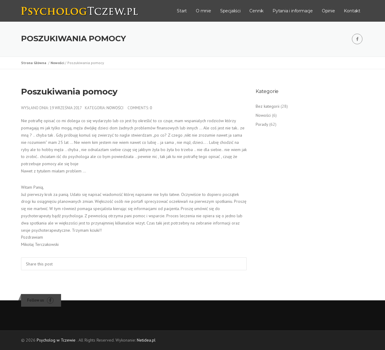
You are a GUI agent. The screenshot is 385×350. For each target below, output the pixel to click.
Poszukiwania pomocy (69, 91)
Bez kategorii (267, 106)
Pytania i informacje (293, 11)
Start (182, 11)
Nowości (58, 62)
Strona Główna (34, 62)
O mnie (203, 11)
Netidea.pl (146, 340)
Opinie (328, 11)
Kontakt (352, 11)
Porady (262, 124)
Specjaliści (230, 11)
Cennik (256, 11)
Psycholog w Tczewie (56, 340)
